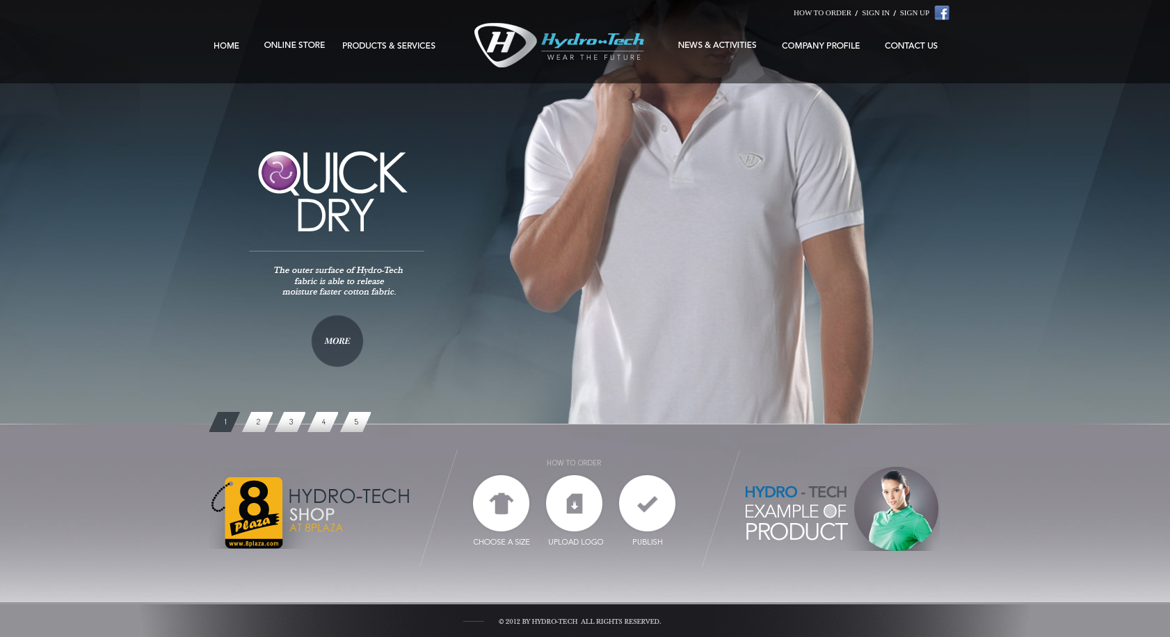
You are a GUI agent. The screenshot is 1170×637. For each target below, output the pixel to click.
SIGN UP (914, 12)
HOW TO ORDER (822, 12)
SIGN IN (876, 12)
